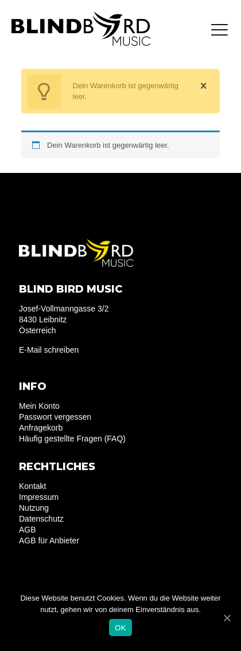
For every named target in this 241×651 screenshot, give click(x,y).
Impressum (39, 497)
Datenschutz (41, 518)
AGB (27, 529)
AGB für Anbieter (49, 540)
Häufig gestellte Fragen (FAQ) (72, 438)
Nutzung (34, 507)
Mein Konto (39, 406)
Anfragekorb (41, 427)
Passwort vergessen (55, 416)
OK (120, 628)
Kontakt (32, 486)
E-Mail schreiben (49, 349)
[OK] (226, 618)
